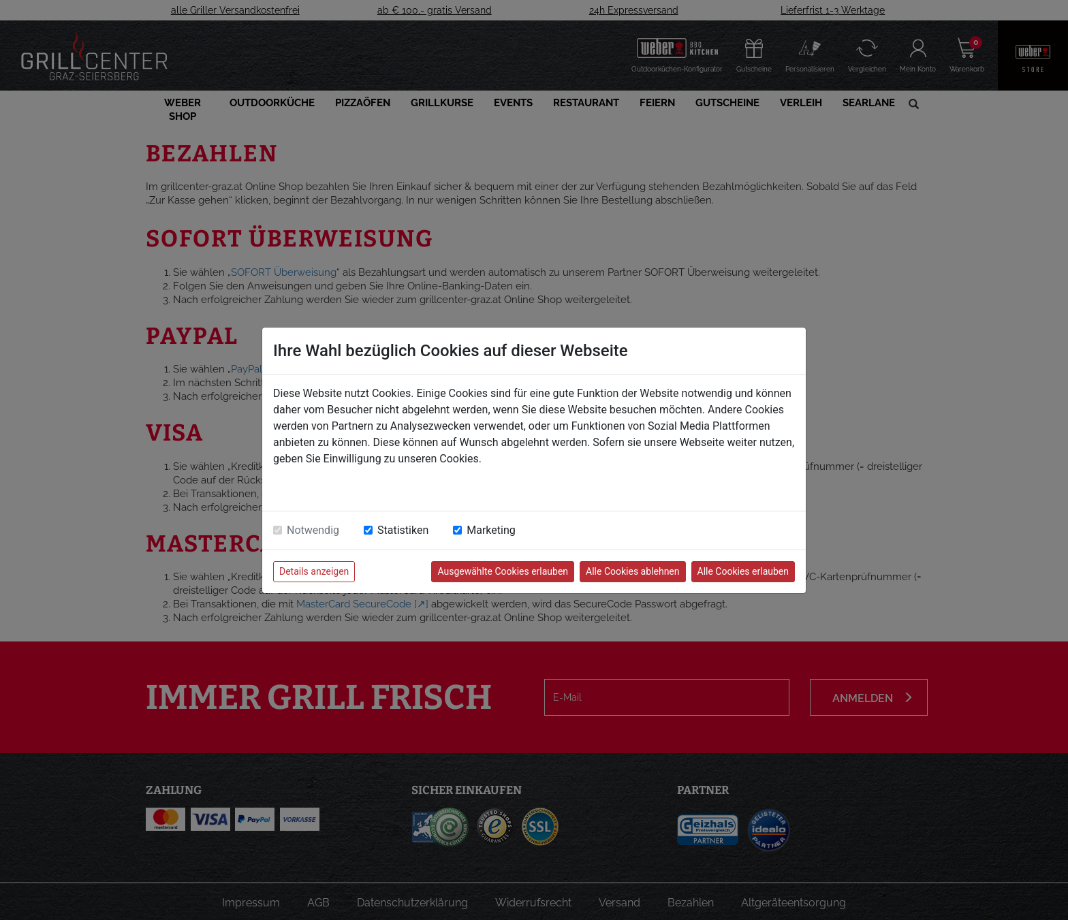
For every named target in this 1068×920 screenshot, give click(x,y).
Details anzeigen (314, 571)
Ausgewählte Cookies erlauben (502, 571)
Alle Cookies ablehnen (632, 571)
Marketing (491, 530)
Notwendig (313, 530)
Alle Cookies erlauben (743, 571)
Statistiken (402, 530)
